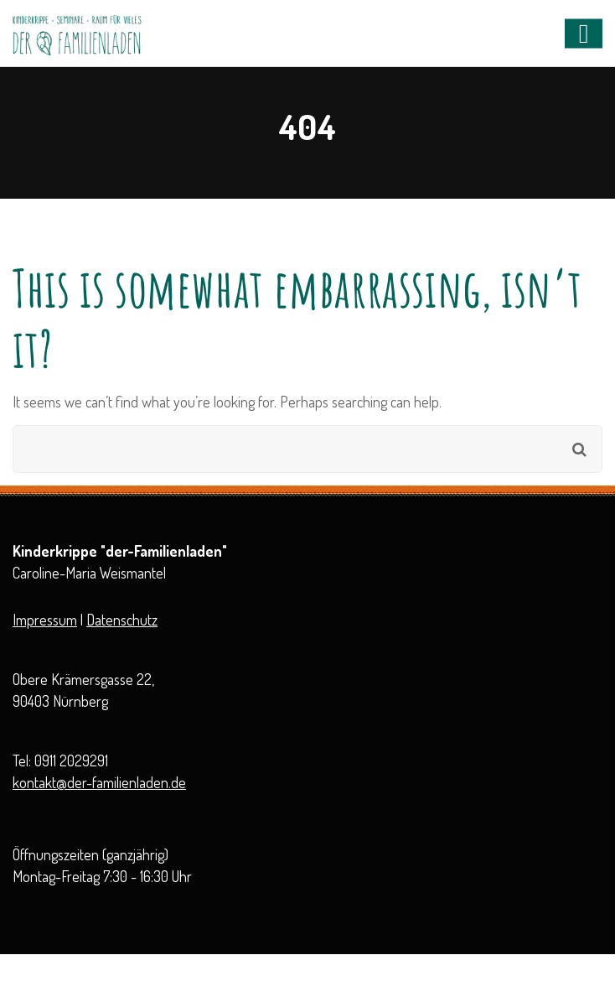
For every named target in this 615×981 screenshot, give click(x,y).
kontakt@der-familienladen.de (99, 782)
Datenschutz (122, 619)
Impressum (45, 619)
